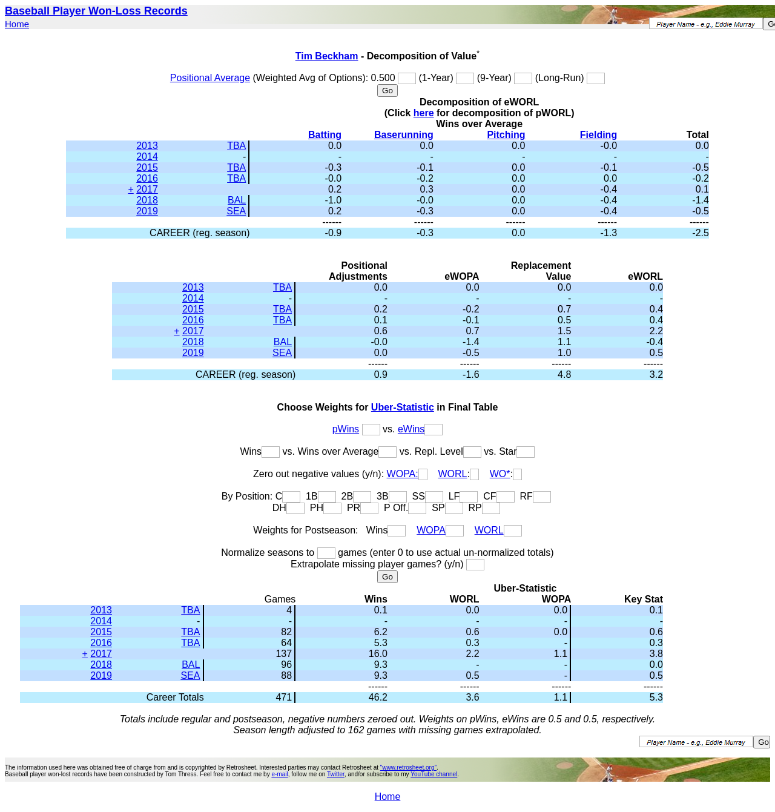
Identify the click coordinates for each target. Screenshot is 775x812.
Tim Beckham (326, 56)
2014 (147, 156)
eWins (411, 429)
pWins (345, 429)
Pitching (506, 135)
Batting (324, 135)
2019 (147, 211)
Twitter (336, 774)
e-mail (279, 774)
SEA (236, 211)
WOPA (431, 530)
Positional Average (210, 78)
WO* (500, 474)
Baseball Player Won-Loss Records (96, 11)
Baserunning (404, 135)
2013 (147, 145)
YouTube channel (434, 774)
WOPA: (402, 474)
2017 (147, 189)
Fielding (598, 135)
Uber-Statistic (402, 407)
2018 (147, 200)
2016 (147, 178)
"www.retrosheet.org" (408, 767)
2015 (147, 167)
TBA (236, 145)
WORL (452, 474)
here (424, 113)
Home (17, 24)
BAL (237, 200)
